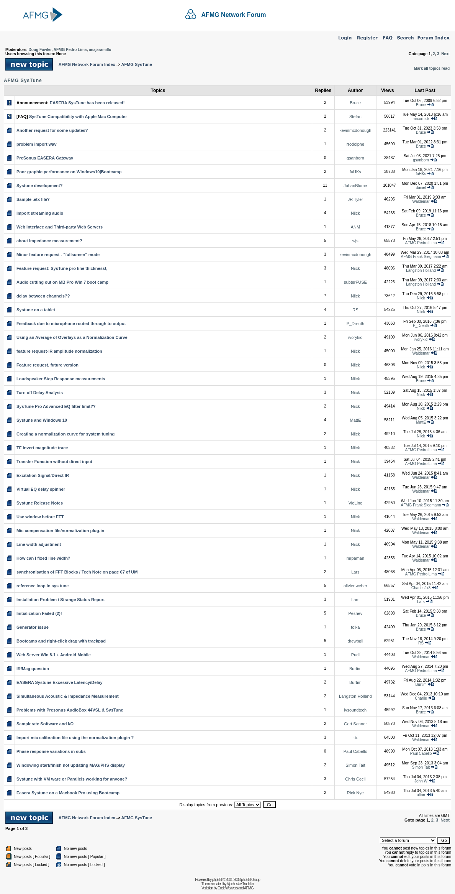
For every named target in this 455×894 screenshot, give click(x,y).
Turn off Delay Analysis (39, 392)
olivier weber (355, 585)
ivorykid (355, 337)
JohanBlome (355, 185)
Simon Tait (355, 765)
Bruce (355, 102)
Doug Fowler (40, 50)
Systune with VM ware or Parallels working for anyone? (71, 779)
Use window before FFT (40, 516)
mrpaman (355, 558)
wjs (355, 240)
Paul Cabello (355, 751)
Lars (355, 572)
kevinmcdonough (355, 130)
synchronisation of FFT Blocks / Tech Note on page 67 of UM (76, 572)
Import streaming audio (39, 213)
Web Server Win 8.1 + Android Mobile (53, 654)
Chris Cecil (355, 779)
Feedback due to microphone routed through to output (71, 323)
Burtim (355, 668)
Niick (355, 213)
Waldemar (420, 201)
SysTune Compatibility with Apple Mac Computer (78, 116)
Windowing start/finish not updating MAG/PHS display (70, 765)
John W (420, 781)
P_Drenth (355, 323)
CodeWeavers (227, 888)
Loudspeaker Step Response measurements (60, 378)
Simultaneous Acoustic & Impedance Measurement (67, 696)
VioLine (356, 503)
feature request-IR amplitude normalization (59, 351)
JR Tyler (355, 199)
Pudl (355, 654)
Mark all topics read (432, 68)
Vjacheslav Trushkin (240, 884)
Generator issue (32, 627)
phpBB (217, 880)
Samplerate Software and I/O (45, 723)
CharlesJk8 (420, 588)
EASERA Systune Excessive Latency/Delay (59, 682)
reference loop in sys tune (42, 585)
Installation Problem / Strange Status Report (60, 599)
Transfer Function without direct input (54, 461)
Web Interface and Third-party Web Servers (59, 227)
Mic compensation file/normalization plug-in (60, 530)
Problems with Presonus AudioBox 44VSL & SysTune (69, 710)
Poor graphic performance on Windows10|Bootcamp (68, 171)
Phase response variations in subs (51, 751)
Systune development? (39, 185)
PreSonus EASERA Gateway (44, 158)
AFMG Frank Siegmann (421, 257)
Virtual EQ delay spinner (40, 489)
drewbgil (355, 641)
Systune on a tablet (35, 309)
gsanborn (355, 158)
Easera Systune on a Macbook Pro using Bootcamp (67, 792)
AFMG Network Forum (233, 15)
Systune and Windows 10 (41, 420)
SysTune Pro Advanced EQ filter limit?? (56, 406)
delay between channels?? (43, 296)
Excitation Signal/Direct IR (42, 475)
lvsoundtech (355, 710)
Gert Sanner (355, 723)
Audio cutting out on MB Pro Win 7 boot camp (62, 282)
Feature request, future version (47, 365)
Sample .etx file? (33, 199)
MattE (355, 420)
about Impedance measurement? (49, 240)
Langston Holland (421, 270)
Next (445, 54)
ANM (355, 227)
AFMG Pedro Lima (70, 50)
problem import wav (36, 144)
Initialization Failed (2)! (39, 613)
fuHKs (355, 171)
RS (355, 309)
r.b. (355, 737)
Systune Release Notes (39, 503)
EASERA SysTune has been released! (87, 102)
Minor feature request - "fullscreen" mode (58, 254)
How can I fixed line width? (43, 558)
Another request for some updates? (52, 130)
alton (421, 795)
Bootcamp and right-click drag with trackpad (61, 641)
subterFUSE (355, 282)
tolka (355, 627)
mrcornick (420, 119)
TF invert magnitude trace (42, 447)
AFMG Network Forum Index (87, 64)
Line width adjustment (38, 544)
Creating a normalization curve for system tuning (65, 434)
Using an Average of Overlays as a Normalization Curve (72, 337)
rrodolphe (355, 144)
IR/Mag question (32, 668)
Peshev (356, 613)
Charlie (421, 698)
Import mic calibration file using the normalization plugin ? (75, 737)
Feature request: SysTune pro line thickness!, (62, 268)
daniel (421, 188)
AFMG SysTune (136, 64)
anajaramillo (100, 50)
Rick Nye (355, 792)
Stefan (355, 116)
